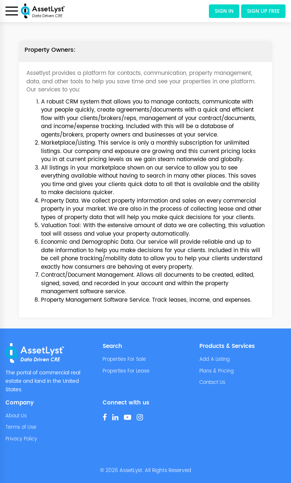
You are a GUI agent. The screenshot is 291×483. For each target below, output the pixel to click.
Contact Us (212, 382)
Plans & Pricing (216, 371)
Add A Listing (214, 359)
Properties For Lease (126, 371)
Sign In (224, 11)
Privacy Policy (21, 439)
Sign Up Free (263, 11)
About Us (16, 416)
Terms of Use (20, 427)
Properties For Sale (124, 359)
